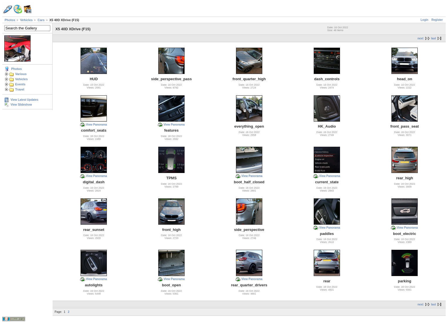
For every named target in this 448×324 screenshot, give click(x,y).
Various (21, 74)
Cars (40, 20)
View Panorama (96, 124)
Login (424, 19)
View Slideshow (21, 104)
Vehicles (26, 20)
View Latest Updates (24, 99)
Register (437, 19)
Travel (19, 89)
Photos (10, 20)
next (420, 38)
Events (20, 84)
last (433, 38)
